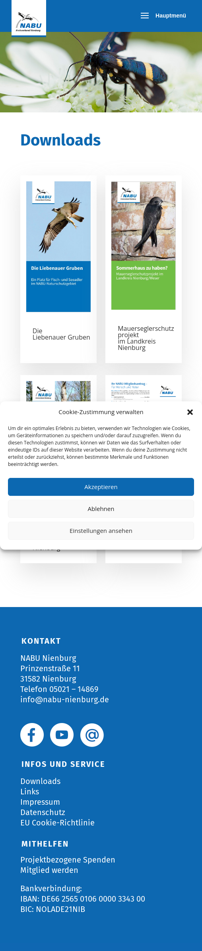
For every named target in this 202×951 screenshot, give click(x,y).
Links (29, 791)
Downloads (40, 781)
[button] (190, 412)
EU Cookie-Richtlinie (57, 822)
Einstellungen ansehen (101, 530)
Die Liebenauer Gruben (61, 334)
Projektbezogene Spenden (67, 860)
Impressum (40, 802)
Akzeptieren (100, 487)
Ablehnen (101, 509)
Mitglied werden (49, 870)
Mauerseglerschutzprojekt (146, 331)
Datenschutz (42, 812)
